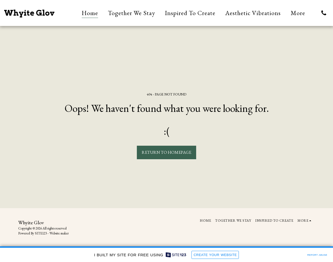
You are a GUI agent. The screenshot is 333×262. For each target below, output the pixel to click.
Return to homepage (166, 152)
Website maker (59, 233)
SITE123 (41, 233)
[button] (323, 13)
